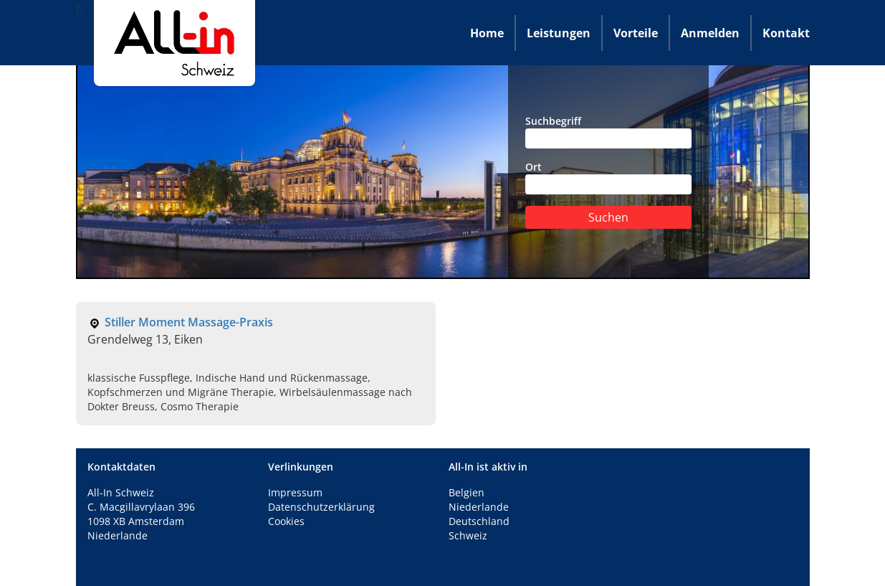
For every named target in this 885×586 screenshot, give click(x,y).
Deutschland (479, 521)
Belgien (466, 492)
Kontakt (786, 33)
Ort (608, 177)
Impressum (295, 492)
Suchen (608, 217)
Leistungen (558, 33)
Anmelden (710, 33)
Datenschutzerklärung (321, 507)
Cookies (286, 521)
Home (487, 33)
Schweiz (468, 535)
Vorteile (635, 33)
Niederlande (479, 507)
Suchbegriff (608, 131)
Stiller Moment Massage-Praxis (189, 322)
